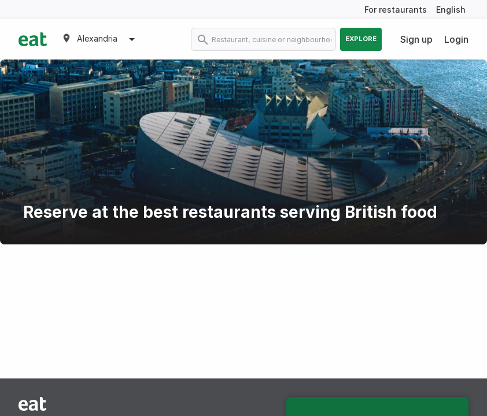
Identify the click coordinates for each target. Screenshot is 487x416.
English (451, 9)
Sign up (416, 39)
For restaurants (395, 9)
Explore (361, 39)
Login (456, 39)
